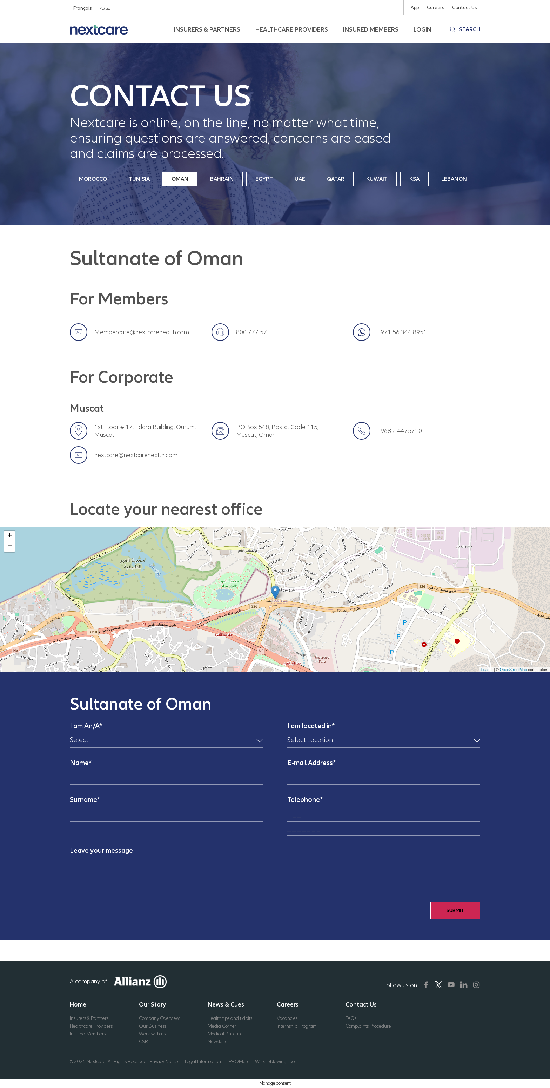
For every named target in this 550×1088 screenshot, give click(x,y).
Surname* (85, 799)
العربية (106, 8)
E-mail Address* (311, 762)
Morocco (93, 179)
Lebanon (454, 179)
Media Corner (222, 1026)
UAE (300, 179)
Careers (288, 1004)
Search (469, 29)
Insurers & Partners (89, 1018)
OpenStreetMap (513, 669)
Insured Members (88, 1034)
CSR (143, 1041)
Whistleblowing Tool (275, 1061)
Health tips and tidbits (230, 1018)
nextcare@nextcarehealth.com (135, 455)
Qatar (335, 179)
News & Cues (226, 1004)
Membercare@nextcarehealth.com (141, 332)
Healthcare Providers (91, 1026)
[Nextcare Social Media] (426, 984)
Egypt (264, 179)
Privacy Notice (163, 1061)
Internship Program (297, 1026)
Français (82, 8)
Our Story (152, 1004)
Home (78, 1004)
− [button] (9, 546)
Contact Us (361, 1004)
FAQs (351, 1018)
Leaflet (487, 669)
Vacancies (287, 1018)
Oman (180, 179)
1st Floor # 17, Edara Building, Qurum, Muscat (145, 431)
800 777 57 (251, 332)
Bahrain (222, 179)
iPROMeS (238, 1061)
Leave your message (101, 850)
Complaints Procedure (368, 1026)
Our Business (152, 1026)
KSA (414, 179)
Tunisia (139, 179)
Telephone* (305, 799)
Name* (81, 762)
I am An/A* (86, 725)
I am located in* (311, 725)
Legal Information (203, 1061)
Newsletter (218, 1041)
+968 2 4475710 (399, 431)
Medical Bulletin (224, 1034)
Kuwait (377, 179)
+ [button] (9, 536)
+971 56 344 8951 (402, 332)
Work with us (152, 1034)
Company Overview (159, 1018)
